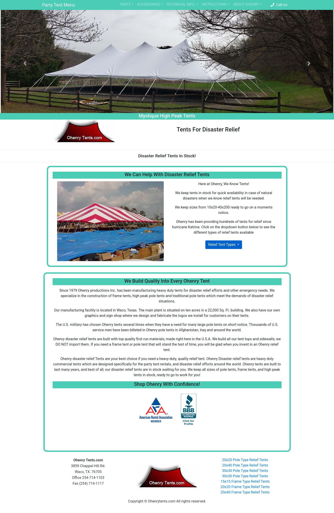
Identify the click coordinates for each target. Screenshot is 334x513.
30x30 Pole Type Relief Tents (245, 471)
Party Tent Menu (58, 5)
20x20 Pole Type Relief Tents (245, 460)
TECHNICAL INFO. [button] (180, 4)
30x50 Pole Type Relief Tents (245, 476)
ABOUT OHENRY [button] (246, 4)
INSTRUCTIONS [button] (214, 4)
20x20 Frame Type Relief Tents (245, 487)
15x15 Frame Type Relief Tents (245, 481)
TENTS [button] (125, 4)
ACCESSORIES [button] (148, 4)
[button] (25, 63)
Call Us (279, 5)
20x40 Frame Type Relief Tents (245, 492)
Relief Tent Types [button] (222, 244)
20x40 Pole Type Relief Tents (245, 465)
